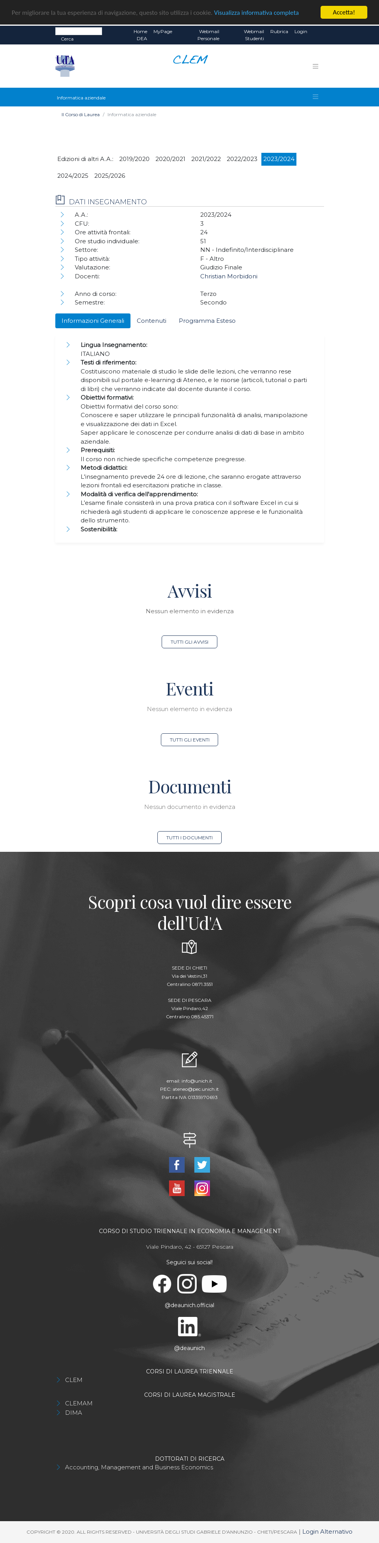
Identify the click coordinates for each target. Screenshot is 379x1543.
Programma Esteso (207, 320)
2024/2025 (72, 175)
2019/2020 (134, 159)
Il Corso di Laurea (81, 114)
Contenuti (151, 320)
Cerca (67, 39)
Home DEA (140, 34)
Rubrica (279, 31)
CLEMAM (79, 1403)
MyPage (162, 31)
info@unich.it (197, 1081)
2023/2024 (278, 159)
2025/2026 (109, 175)
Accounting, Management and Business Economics (139, 1467)
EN (317, 32)
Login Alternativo (327, 1531)
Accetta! (344, 12)
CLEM (74, 1380)
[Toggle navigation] (315, 65)
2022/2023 (242, 159)
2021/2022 (206, 159)
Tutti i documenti (189, 838)
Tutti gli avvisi (189, 642)
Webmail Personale (208, 34)
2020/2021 (170, 159)
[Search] (78, 31)
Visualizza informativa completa (256, 12)
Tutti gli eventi (190, 740)
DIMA (73, 1412)
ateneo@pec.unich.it (196, 1089)
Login (300, 31)
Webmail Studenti (254, 34)
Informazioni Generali (93, 320)
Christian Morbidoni (228, 276)
